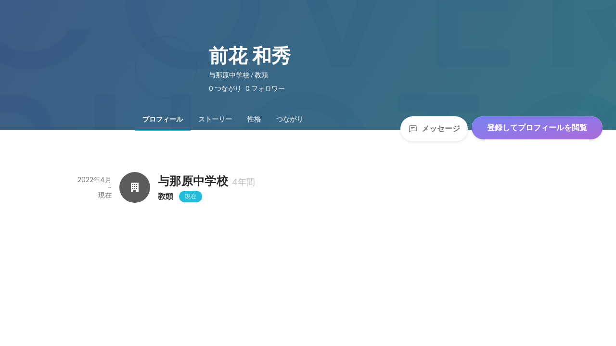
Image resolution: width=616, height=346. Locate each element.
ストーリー (215, 119)
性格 (254, 119)
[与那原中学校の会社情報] (134, 187)
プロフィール (162, 119)
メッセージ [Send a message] (434, 128)
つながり (289, 119)
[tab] (163, 119)
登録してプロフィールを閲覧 (537, 127)
